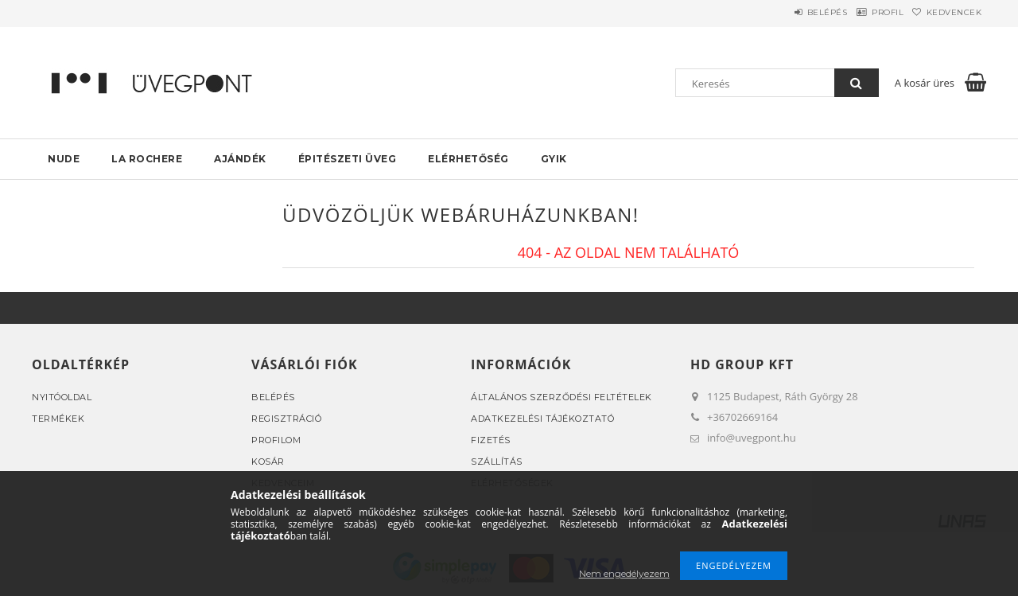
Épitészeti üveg (347, 159)
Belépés (790, 12)
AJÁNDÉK (240, 159)
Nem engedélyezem (624, 573)
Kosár (268, 461)
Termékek (58, 418)
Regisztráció (286, 418)
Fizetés (491, 440)
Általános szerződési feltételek (561, 397)
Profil (865, 12)
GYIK (554, 159)
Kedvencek (947, 12)
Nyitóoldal (61, 397)
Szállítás (497, 461)
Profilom (276, 440)
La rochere (146, 159)
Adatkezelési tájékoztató (542, 418)
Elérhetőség (468, 159)
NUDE (64, 159)
